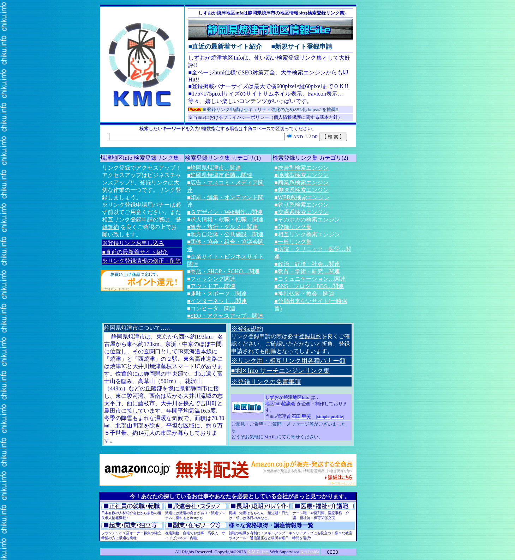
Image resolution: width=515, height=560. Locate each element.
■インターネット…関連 (217, 301)
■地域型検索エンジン (301, 175)
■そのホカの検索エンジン (307, 220)
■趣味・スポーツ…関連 (217, 294)
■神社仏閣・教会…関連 (304, 294)
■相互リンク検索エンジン (307, 234)
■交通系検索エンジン (301, 212)
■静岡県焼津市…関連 (214, 168)
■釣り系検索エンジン (301, 205)
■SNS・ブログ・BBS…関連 (309, 286)
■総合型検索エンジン (301, 168)
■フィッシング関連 (211, 279)
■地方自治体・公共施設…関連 (225, 234)
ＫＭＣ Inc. (258, 551)
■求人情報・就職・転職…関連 (225, 220)
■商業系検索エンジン (301, 182)
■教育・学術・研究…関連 (307, 271)
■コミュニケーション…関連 (310, 279)
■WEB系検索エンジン (302, 197)
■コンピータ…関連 (211, 308)
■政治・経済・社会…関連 (307, 264)
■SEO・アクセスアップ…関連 (225, 316)
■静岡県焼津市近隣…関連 (220, 175)
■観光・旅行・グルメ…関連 (222, 227)
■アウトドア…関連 (211, 286)
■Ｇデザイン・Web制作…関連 (225, 212)
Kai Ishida (309, 551)
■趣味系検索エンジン (301, 190)
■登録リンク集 (293, 227)
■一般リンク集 (293, 242)
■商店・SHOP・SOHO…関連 (223, 271)
